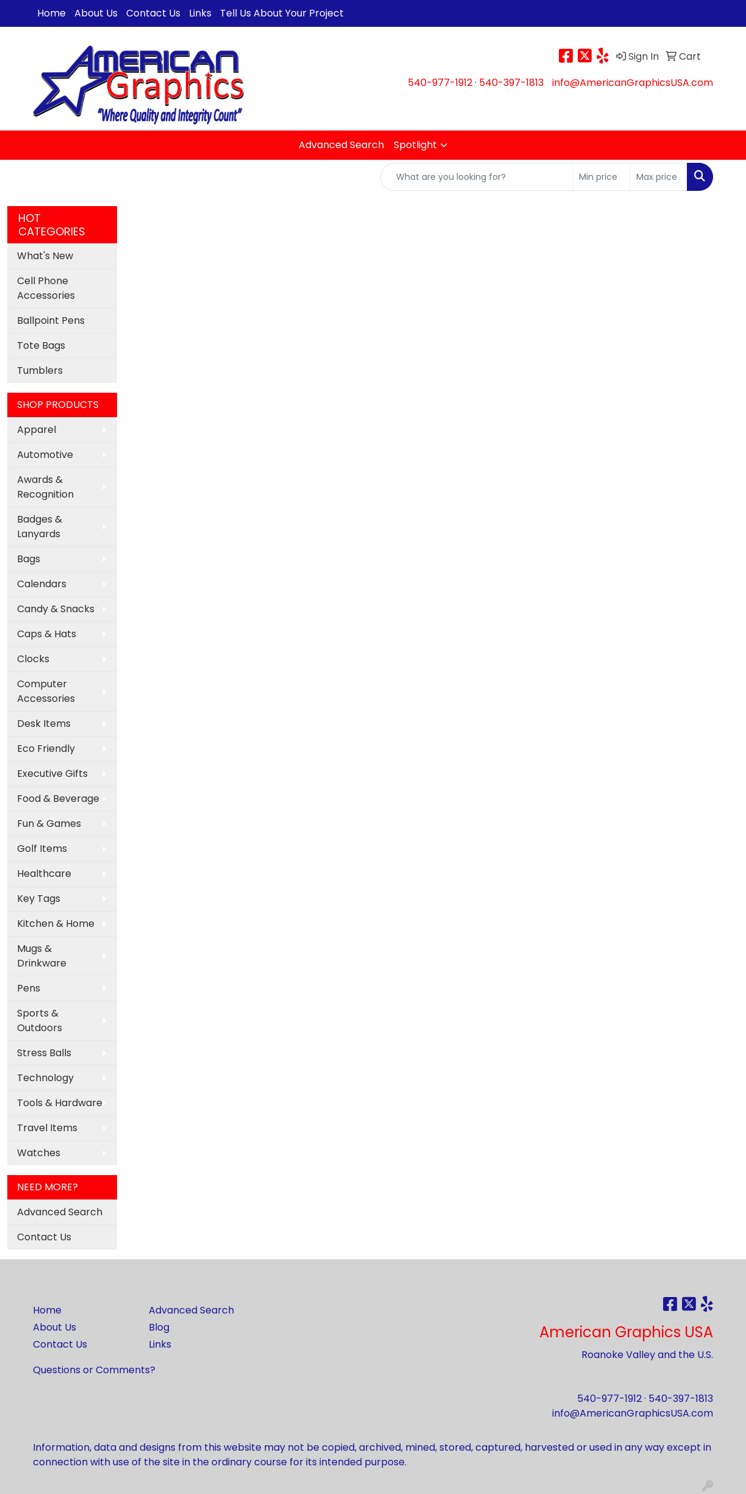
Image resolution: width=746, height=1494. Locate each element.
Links (200, 13)
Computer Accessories (46, 691)
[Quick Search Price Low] (601, 177)
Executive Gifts (52, 774)
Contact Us (153, 13)
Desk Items (44, 724)
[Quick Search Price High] (658, 177)
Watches (38, 1153)
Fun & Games (49, 824)
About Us (96, 13)
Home (51, 13)
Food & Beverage (58, 799)
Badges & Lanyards (39, 526)
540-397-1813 (511, 83)
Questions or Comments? (94, 1370)
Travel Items (47, 1128)
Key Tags (38, 899)
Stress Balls (44, 1053)
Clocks (33, 659)
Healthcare (44, 874)
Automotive (45, 455)
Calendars (41, 584)
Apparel (36, 430)
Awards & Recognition (45, 487)
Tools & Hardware (59, 1103)
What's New (45, 256)
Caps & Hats (46, 634)
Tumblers (40, 370)
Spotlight (415, 145)
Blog (159, 1327)
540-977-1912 (440, 83)
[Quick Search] (476, 177)
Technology (45, 1078)
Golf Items (42, 849)
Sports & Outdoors (39, 1020)
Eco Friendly (46, 749)
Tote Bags (41, 345)
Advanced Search (341, 145)
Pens (28, 988)
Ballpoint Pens (51, 320)
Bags (28, 559)
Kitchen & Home (55, 924)
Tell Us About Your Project (282, 13)
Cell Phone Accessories (46, 288)
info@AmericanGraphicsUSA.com (632, 83)
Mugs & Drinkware (41, 956)
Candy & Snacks (55, 609)
